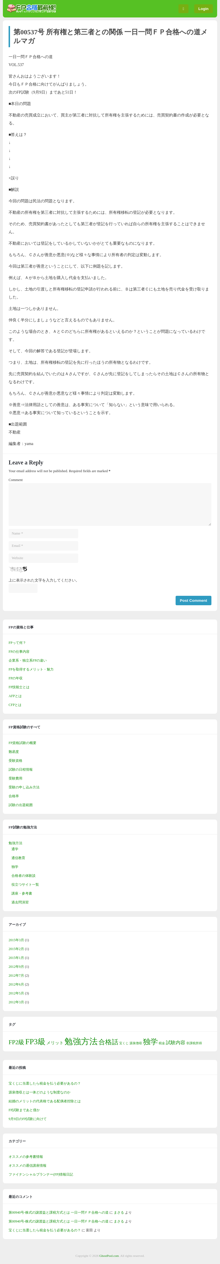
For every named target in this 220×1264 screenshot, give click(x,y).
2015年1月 (16, 958)
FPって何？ (17, 643)
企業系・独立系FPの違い (28, 660)
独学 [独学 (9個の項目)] (150, 1042)
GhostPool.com (109, 1255)
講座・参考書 (21, 893)
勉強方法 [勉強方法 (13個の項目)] (81, 1041)
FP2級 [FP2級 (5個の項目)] (16, 1042)
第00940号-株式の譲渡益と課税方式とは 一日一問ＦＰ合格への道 (59, 1212)
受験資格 (15, 761)
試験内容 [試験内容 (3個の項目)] (175, 1042)
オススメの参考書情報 (26, 1157)
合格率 (14, 796)
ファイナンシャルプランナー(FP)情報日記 (41, 1174)
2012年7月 (16, 976)
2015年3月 (16, 940)
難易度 (14, 752)
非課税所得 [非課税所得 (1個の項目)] (194, 1043)
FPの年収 (16, 678)
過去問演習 (20, 902)
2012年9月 (16, 967)
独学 (14, 867)
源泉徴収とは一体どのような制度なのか (39, 1092)
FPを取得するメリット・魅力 (31, 669)
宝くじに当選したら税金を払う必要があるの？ (45, 1083)
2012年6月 (16, 984)
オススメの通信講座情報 (27, 1166)
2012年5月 (16, 993)
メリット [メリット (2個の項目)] (55, 1043)
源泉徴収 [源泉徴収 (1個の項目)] (135, 1043)
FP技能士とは (19, 687)
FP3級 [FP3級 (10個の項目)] (35, 1041)
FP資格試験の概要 (22, 743)
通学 (14, 849)
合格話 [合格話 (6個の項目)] (108, 1042)
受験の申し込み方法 (24, 787)
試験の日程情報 (21, 770)
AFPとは (15, 696)
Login (204, 9)
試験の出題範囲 (21, 805)
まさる (119, 1212)
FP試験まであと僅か (24, 1110)
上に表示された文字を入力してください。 (44, 580)
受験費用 (15, 778)
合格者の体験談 (23, 876)
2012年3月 (16, 1002)
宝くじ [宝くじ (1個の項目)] (124, 1043)
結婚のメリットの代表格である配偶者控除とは (45, 1101)
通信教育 (18, 858)
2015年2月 (16, 949)
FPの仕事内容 (19, 652)
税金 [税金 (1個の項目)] (162, 1043)
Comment (16, 480)
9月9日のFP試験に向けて (28, 1119)
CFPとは (15, 705)
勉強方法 (15, 843)
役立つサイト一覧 (25, 885)
